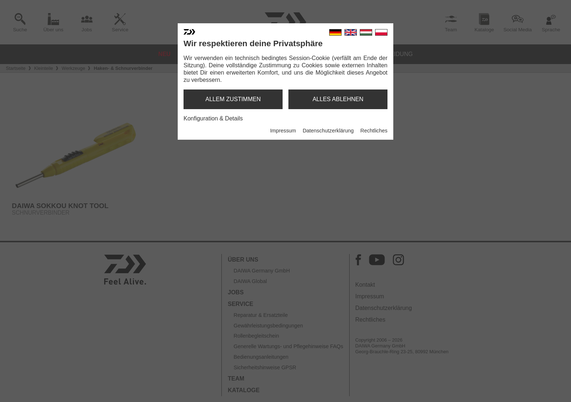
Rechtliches (374, 131)
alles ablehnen (337, 99)
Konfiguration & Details (213, 118)
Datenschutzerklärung (328, 131)
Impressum (283, 131)
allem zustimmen (233, 99)
